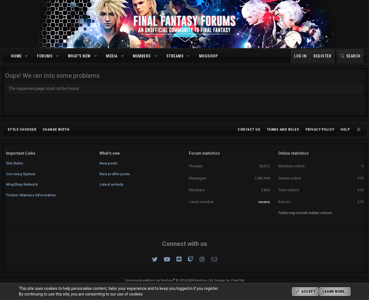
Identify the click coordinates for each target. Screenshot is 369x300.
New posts (109, 163)
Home (16, 56)
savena (264, 202)
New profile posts (115, 173)
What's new (79, 56)
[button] (26, 56)
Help (345, 129)
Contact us (249, 129)
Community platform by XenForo (169, 280)
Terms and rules (283, 129)
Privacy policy (320, 129)
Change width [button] (56, 129)
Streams (175, 56)
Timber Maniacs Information (31, 193)
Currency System (21, 173)
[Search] (350, 56)
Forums (44, 56)
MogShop (208, 56)
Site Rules (14, 163)
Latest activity (112, 183)
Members (142, 56)
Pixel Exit (237, 280)
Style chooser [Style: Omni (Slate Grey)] (22, 129)
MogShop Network (22, 183)
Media (112, 56)
